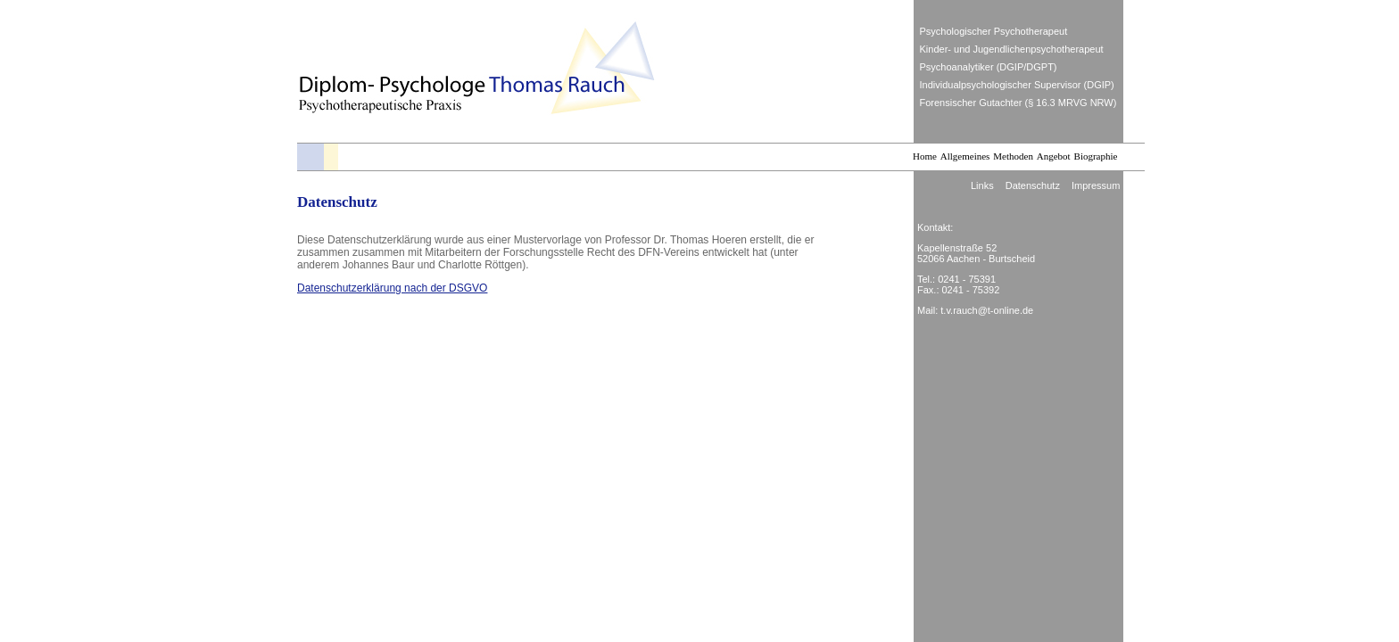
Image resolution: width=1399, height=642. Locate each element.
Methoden (1013, 156)
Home (925, 156)
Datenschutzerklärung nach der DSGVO (392, 288)
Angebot (1054, 156)
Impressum (1096, 185)
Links (982, 185)
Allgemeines (965, 156)
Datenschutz (1033, 185)
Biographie (1096, 156)
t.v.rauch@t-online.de (986, 310)
